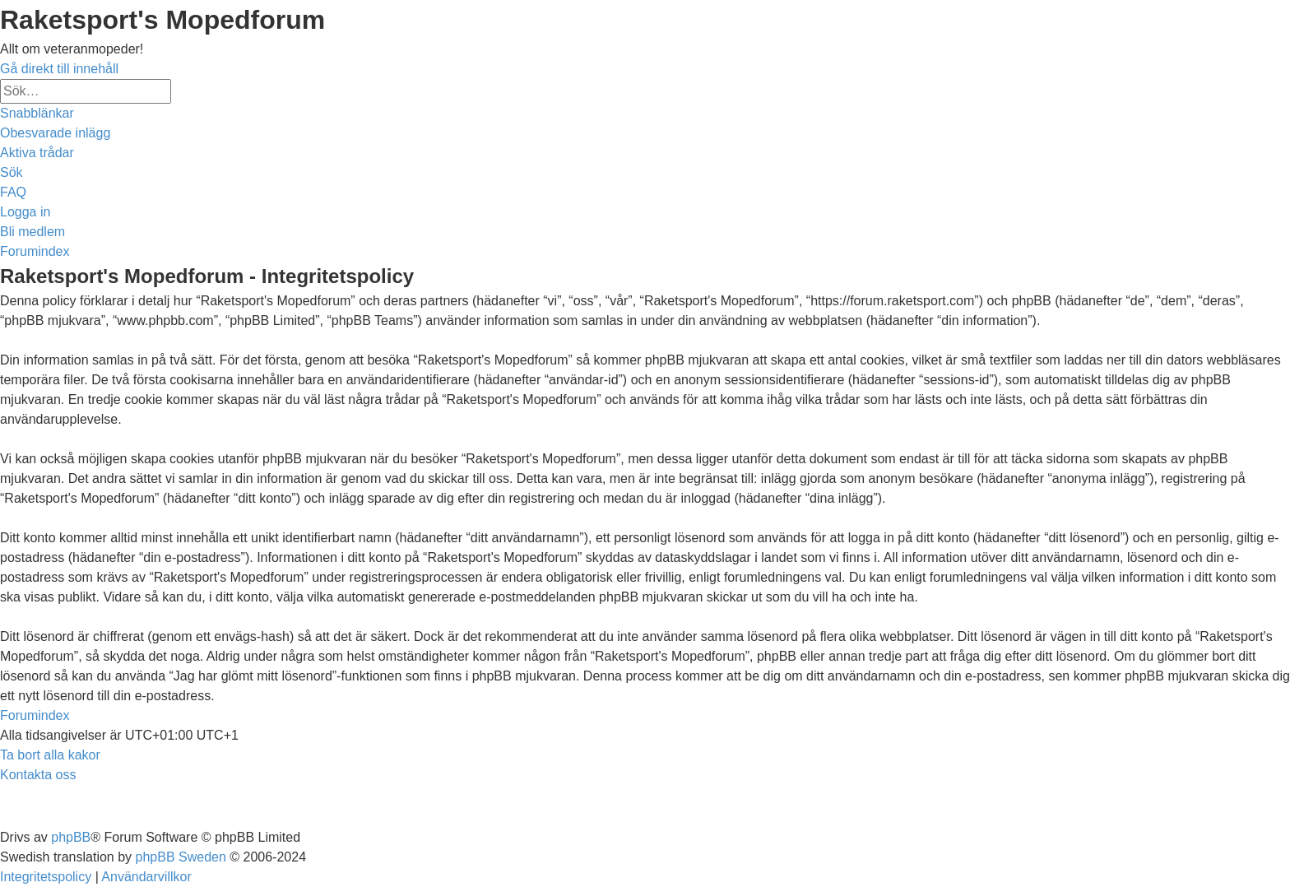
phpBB (70, 837)
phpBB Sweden (181, 857)
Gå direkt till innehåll (59, 69)
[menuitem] (55, 133)
